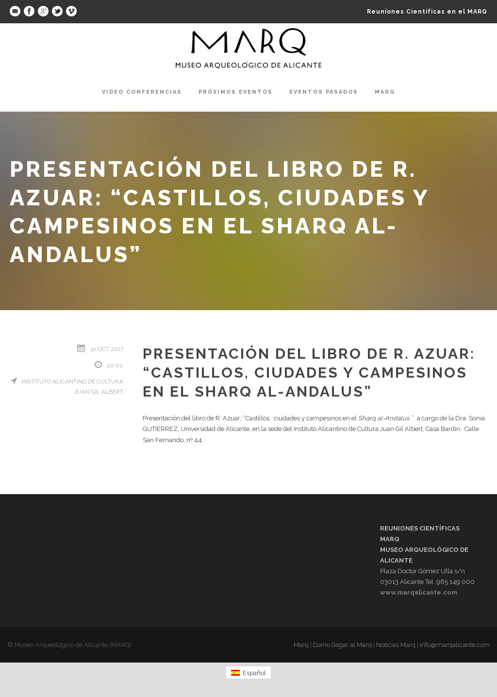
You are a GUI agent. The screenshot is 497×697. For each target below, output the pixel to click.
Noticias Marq (395, 644)
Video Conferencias (142, 92)
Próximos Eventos (236, 92)
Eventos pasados (323, 92)
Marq (385, 92)
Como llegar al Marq (342, 644)
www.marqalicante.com (418, 592)
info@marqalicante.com (455, 644)
